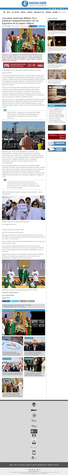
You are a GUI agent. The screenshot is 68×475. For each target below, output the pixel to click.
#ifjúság (5, 305)
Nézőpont (48, 12)
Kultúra (55, 12)
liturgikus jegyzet (53, 120)
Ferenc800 (57, 118)
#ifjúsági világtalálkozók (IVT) (16, 305)
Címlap (11, 465)
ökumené (58, 112)
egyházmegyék (59, 115)
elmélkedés (51, 115)
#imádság (28, 305)
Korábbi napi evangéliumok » (59, 102)
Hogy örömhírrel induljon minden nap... (56, 90)
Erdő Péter (51, 118)
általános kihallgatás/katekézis (56, 117)
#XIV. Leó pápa (21, 306)
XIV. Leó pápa (15, 12)
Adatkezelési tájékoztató (42, 473)
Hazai (8, 12)
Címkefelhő (52, 106)
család (56, 109)
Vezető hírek (52, 18)
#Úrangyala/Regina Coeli (9, 306)
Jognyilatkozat (34, 473)
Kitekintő (29, 12)
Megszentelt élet (39, 12)
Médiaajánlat (28, 473)
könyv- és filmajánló (54, 122)
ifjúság (50, 108)
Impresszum (23, 473)
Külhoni (23, 12)
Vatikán (60, 120)
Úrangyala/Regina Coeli (58, 108)
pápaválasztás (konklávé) (55, 113)
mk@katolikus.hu (45, 472)
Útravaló (51, 110)
